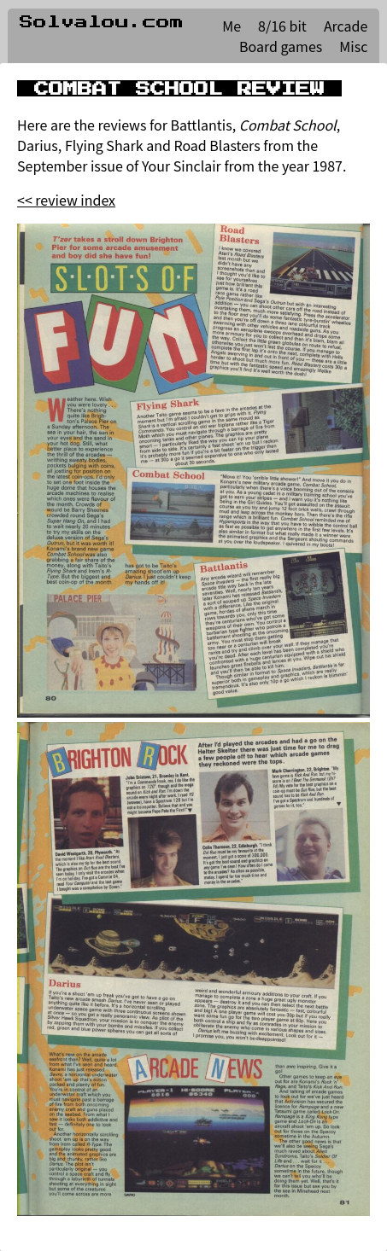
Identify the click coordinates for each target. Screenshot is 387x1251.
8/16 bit (282, 25)
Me (231, 25)
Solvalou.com (102, 22)
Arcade (345, 25)
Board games (280, 46)
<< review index (66, 199)
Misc (353, 46)
